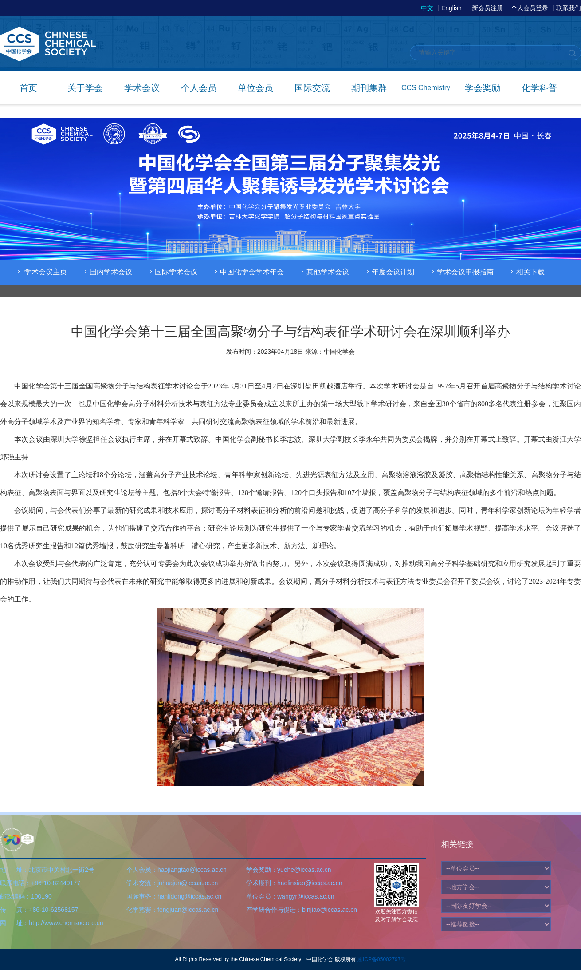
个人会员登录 (529, 8)
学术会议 (142, 88)
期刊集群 (369, 88)
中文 (427, 8)
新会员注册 (487, 8)
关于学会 (85, 88)
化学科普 (539, 88)
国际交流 (312, 88)
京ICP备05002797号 (381, 959)
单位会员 (255, 88)
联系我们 (568, 8)
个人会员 (198, 88)
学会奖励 (482, 88)
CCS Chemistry (425, 87)
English (451, 8)
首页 (28, 88)
